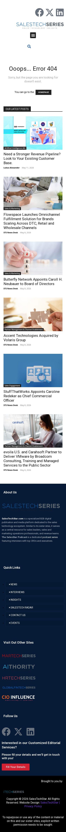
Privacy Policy (33, 806)
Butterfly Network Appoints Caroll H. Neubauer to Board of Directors (33, 281)
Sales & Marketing (12, 208)
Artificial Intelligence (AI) (15, 148)
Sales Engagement (12, 385)
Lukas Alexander (12, 167)
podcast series (50, 537)
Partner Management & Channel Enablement (24, 329)
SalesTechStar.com (13, 518)
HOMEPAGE (43, 92)
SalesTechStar (49, 802)
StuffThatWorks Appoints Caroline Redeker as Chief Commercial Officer (32, 396)
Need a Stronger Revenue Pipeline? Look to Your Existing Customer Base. (32, 158)
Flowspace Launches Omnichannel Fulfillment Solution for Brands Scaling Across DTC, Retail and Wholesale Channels (32, 221)
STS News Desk (11, 232)
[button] (33, 35)
